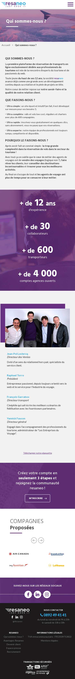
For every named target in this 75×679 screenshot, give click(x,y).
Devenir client (14, 644)
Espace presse (13, 648)
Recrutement (13, 651)
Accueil (6, 45)
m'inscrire (38, 498)
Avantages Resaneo (14, 640)
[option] (19, 559)
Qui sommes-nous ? (13, 636)
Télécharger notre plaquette (37, 453)
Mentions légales (49, 640)
